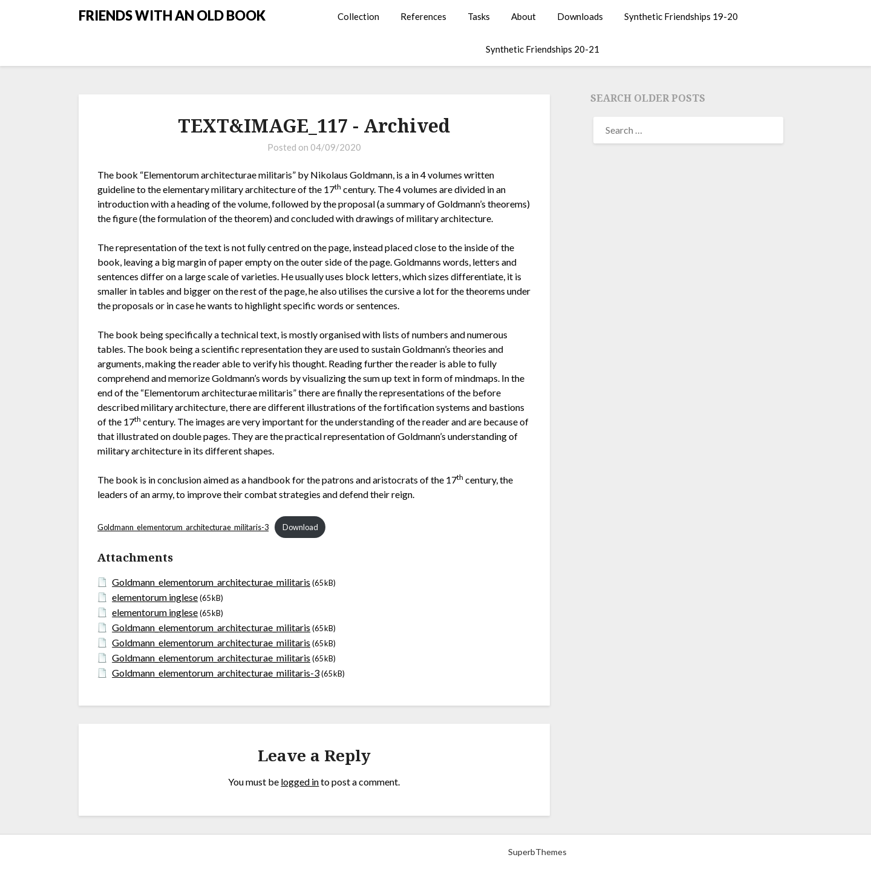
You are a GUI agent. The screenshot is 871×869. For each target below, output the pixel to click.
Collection (358, 16)
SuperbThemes (537, 852)
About (523, 16)
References (423, 16)
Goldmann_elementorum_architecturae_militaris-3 (183, 527)
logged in (300, 781)
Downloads (580, 16)
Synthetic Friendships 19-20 (681, 16)
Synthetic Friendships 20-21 (542, 49)
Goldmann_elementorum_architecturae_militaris (211, 582)
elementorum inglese (155, 597)
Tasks (479, 16)
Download (300, 527)
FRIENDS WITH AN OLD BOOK (172, 15)
